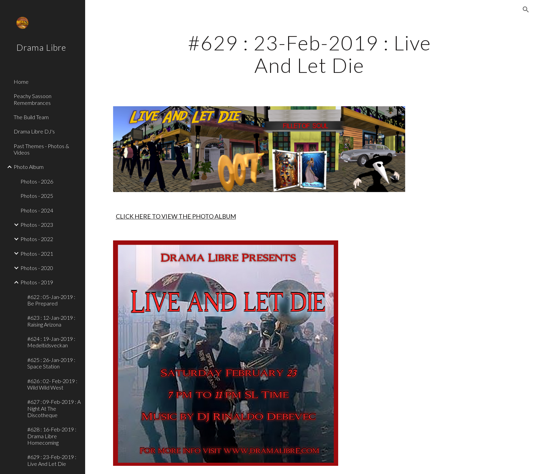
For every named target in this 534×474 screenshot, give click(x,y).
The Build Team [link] (31, 117)
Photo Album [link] (29, 166)
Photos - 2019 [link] (36, 282)
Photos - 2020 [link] (36, 268)
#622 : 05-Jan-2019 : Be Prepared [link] (51, 300)
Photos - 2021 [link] (36, 253)
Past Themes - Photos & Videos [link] (41, 149)
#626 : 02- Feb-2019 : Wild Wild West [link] (52, 384)
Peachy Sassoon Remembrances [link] (32, 99)
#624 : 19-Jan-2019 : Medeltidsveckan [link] (51, 341)
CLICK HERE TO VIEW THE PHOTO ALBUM (176, 216)
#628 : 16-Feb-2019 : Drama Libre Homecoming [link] (51, 436)
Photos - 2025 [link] (36, 195)
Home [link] (21, 81)
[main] (309, 54)
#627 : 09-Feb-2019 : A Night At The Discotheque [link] (54, 408)
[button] (526, 9)
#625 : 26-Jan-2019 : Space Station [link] (51, 363)
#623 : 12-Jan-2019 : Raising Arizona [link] (51, 320)
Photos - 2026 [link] (36, 181)
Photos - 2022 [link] (36, 239)
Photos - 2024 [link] (36, 210)
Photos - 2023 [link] (36, 224)
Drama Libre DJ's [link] (34, 131)
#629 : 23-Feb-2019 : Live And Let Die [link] (51, 460)
